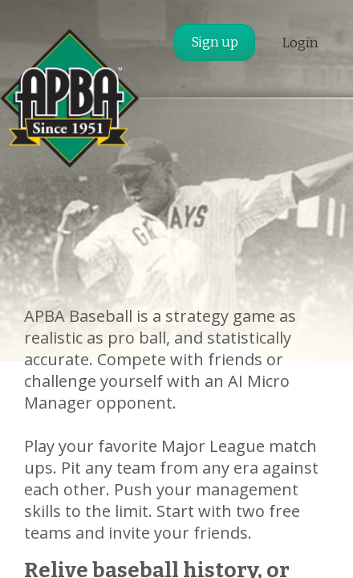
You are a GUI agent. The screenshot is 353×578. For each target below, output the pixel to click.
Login (300, 43)
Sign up (214, 42)
